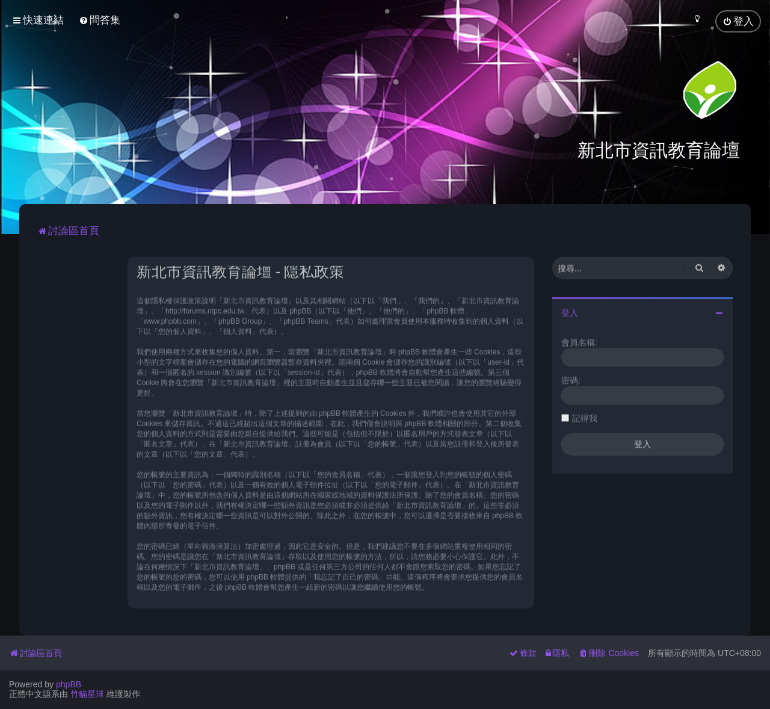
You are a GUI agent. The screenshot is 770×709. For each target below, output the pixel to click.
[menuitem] (99, 20)
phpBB (68, 684)
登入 (569, 312)
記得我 (584, 417)
